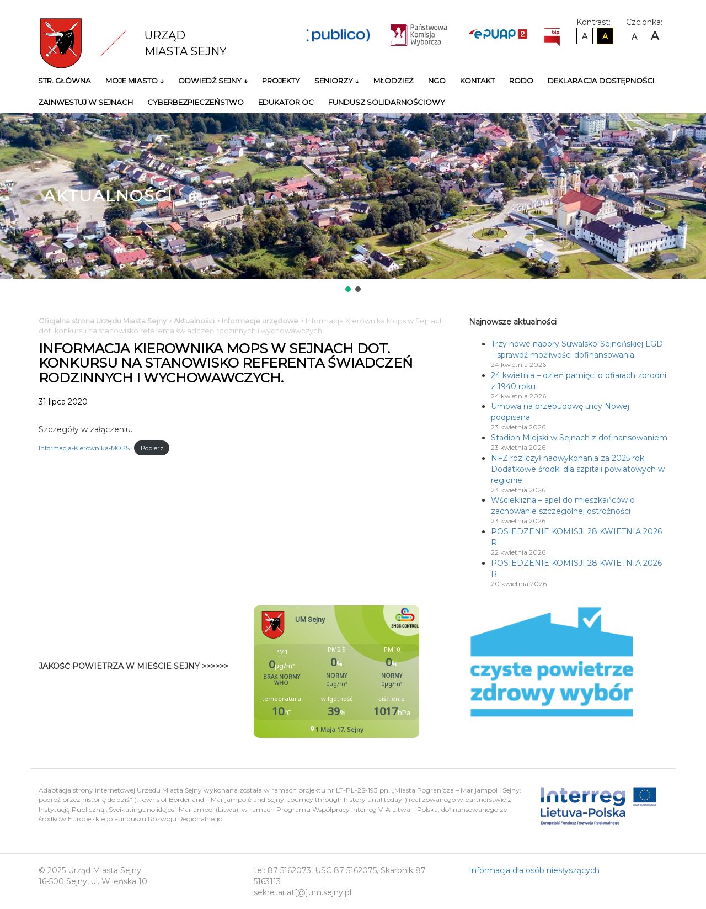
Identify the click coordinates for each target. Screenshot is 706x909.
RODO (521, 80)
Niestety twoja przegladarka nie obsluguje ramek (364, 671)
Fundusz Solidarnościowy (386, 102)
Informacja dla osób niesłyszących (534, 870)
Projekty (281, 80)
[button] (348, 289)
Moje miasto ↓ (134, 80)
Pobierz (152, 448)
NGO (437, 80)
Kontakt (477, 80)
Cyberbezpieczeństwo (195, 102)
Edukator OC (286, 102)
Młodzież (393, 80)
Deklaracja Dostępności (601, 80)
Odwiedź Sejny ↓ (213, 80)
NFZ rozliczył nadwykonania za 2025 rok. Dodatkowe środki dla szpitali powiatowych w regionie (578, 469)
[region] (353, 203)
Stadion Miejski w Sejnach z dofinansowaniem (579, 438)
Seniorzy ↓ (336, 80)
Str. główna (64, 80)
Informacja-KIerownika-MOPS (84, 448)
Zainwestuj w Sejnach (85, 102)
